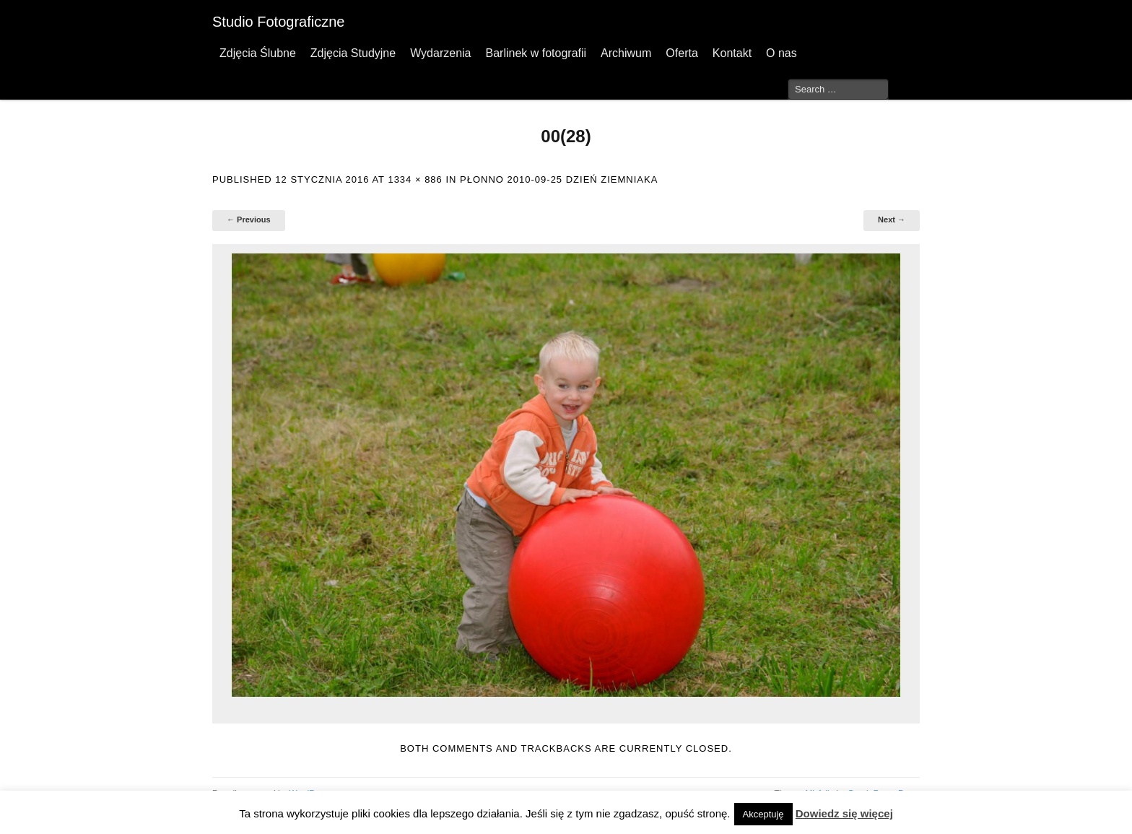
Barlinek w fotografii (535, 53)
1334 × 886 (415, 179)
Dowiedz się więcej (844, 813)
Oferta (681, 53)
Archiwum (626, 53)
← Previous (249, 219)
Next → (891, 219)
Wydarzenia (440, 53)
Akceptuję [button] (763, 814)
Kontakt (732, 53)
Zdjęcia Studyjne (353, 53)
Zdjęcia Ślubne (257, 53)
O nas (781, 53)
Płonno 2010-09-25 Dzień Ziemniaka (559, 179)
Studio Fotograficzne (278, 22)
